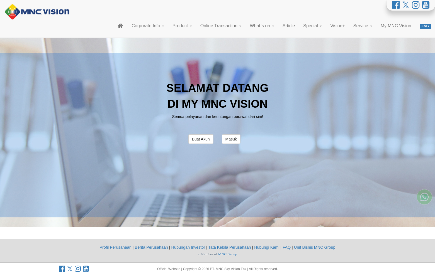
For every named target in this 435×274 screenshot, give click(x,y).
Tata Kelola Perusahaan (229, 247)
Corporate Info (148, 25)
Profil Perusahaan (115, 247)
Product (182, 25)
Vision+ (337, 25)
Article (289, 25)
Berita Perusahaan (151, 247)
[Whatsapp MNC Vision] (424, 183)
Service (362, 25)
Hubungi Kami (266, 247)
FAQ (287, 247)
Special (312, 25)
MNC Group (227, 254)
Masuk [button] (231, 139)
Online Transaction (221, 25)
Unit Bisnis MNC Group (315, 247)
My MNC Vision (396, 25)
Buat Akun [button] (201, 139)
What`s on (262, 25)
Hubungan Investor (188, 247)
